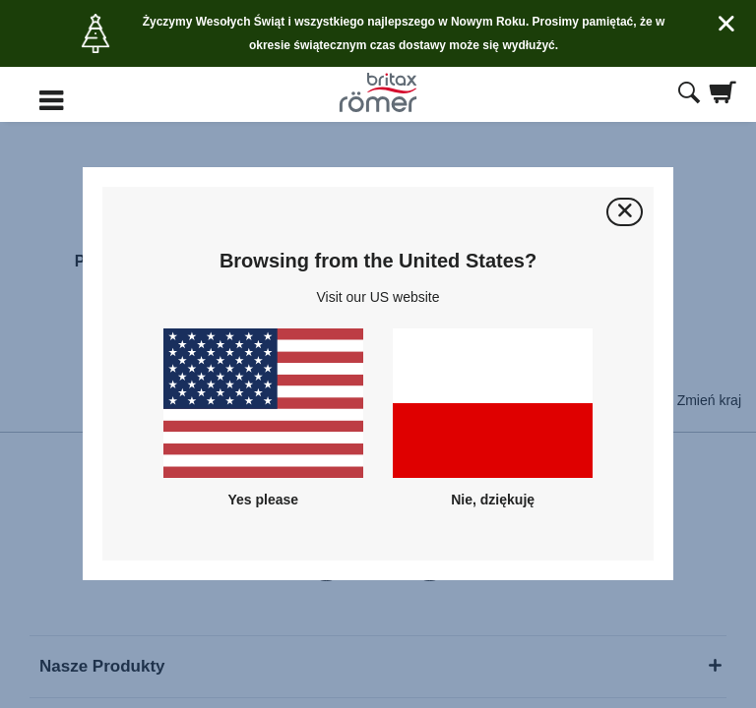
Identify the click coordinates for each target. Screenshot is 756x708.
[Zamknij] (624, 212)
